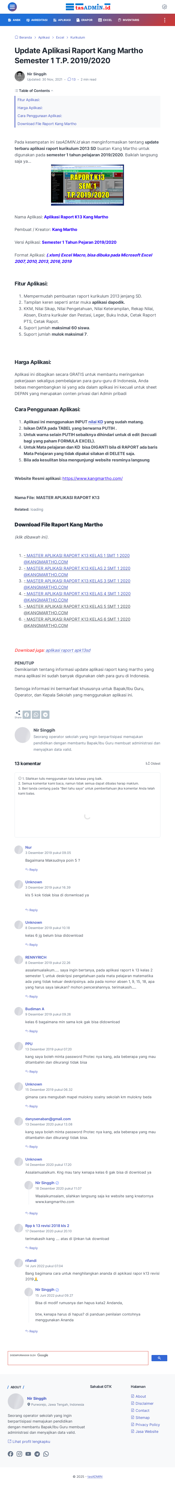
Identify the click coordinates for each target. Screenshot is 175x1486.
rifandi (30, 1260)
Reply (33, 869)
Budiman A (34, 1009)
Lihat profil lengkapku (29, 1441)
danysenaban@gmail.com (48, 1119)
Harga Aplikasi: (31, 107)
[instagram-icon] (19, 1454)
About (138, 1396)
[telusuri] (77, 1355)
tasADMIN (95, 1476)
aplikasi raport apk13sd (68, 650)
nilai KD (95, 421)
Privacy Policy (145, 1424)
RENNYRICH (35, 957)
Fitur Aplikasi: (29, 99)
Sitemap (140, 1417)
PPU (29, 1043)
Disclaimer (142, 1403)
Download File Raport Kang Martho (47, 123)
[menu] (12, 6)
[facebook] (27, 715)
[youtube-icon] (28, 1454)
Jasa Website (144, 1431)
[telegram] (45, 715)
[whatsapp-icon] (46, 1454)
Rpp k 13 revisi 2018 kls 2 (47, 1225)
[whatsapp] (36, 715)
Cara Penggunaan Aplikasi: (40, 115)
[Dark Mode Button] (164, 7)
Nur (28, 847)
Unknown (33, 882)
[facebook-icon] (10, 1454)
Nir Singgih (44, 1182)
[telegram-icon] (37, 1454)
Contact (140, 1410)
